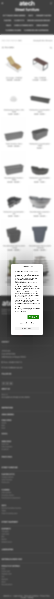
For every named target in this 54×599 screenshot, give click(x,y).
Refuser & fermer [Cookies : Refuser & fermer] (28, 266)
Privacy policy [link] (27, 329)
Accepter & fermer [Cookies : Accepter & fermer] (33, 317)
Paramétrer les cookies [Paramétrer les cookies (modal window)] (26, 323)
